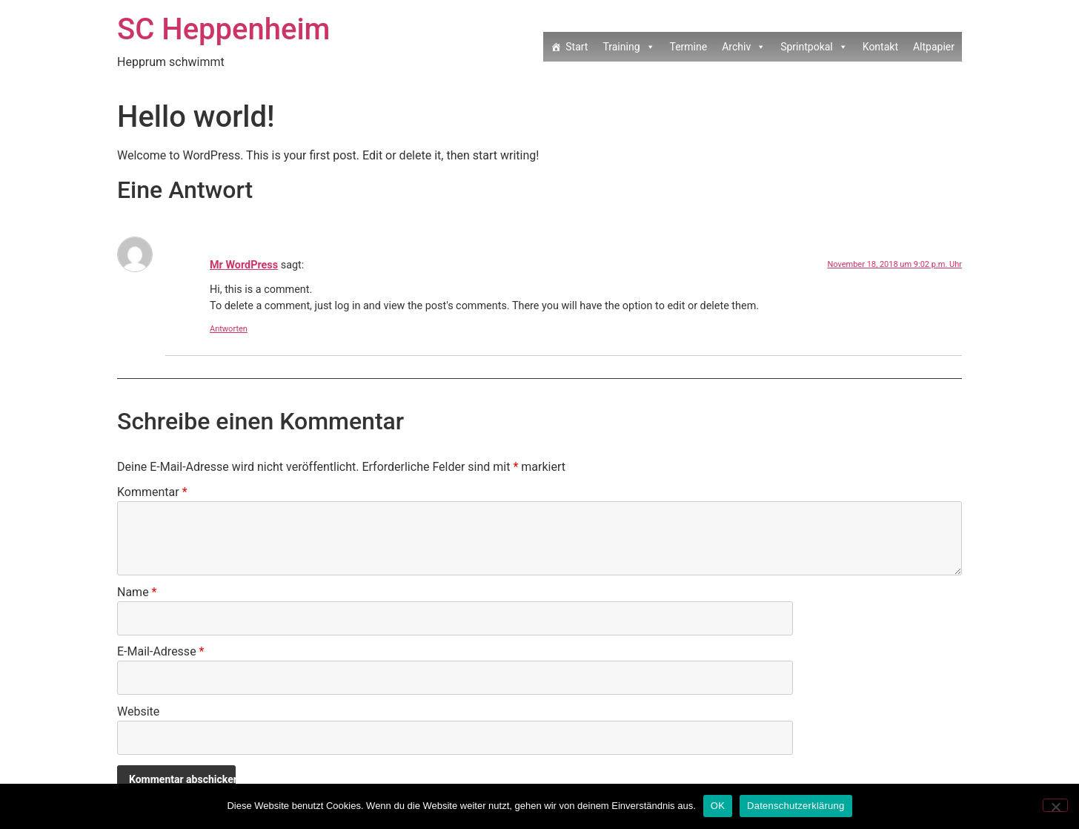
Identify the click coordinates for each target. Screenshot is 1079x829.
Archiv (744, 47)
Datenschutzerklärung (795, 805)
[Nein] (1055, 805)
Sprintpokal (814, 47)
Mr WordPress (244, 265)
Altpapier (933, 47)
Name (137, 593)
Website (138, 712)
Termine (689, 47)
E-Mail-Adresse (160, 652)
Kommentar (152, 492)
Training (628, 47)
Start (576, 47)
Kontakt (880, 47)
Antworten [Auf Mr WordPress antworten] (229, 329)
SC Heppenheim (223, 29)
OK (718, 805)
